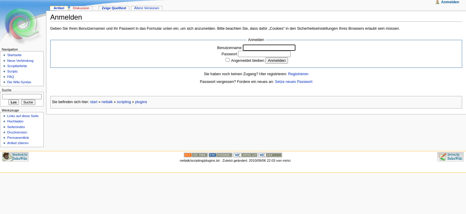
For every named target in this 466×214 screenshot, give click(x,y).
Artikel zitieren (18, 143)
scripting (124, 102)
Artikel (58, 8)
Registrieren (298, 74)
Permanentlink (18, 137)
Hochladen (15, 121)
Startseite (14, 55)
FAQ (10, 76)
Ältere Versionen (146, 8)
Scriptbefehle (17, 66)
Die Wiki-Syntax (19, 82)
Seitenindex (16, 127)
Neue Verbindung (20, 60)
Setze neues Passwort (293, 82)
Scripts (12, 71)
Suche (7, 90)
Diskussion (81, 8)
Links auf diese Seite (23, 116)
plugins (141, 102)
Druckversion (17, 132)
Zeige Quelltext (114, 8)
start (93, 102)
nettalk (107, 102)
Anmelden (450, 2)
